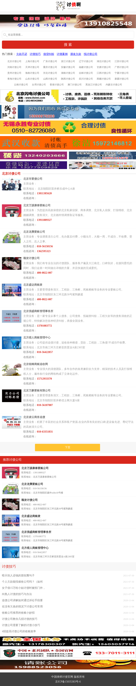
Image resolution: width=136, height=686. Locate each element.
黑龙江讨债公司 (93, 84)
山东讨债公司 (32, 78)
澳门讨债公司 (75, 84)
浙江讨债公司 (68, 61)
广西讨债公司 (122, 67)
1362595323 (44, 251)
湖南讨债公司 (68, 73)
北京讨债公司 (14, 61)
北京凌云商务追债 (34, 417)
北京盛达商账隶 (30, 516)
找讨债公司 (90, 54)
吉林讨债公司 (86, 73)
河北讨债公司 (50, 73)
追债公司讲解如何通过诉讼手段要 (22, 600)
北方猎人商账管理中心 (35, 547)
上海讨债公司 (32, 61)
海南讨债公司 (32, 73)
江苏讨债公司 (122, 61)
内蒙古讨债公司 (114, 84)
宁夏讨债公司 (122, 73)
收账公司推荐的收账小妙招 (18, 612)
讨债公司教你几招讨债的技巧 (19, 618)
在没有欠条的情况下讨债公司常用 (22, 606)
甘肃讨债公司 (104, 67)
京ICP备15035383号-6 (68, 681)
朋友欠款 (75, 54)
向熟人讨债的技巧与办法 (17, 594)
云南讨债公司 (21, 84)
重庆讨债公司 (50, 67)
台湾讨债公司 (39, 84)
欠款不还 (21, 54)
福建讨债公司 (86, 67)
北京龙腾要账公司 (32, 484)
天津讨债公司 (32, 67)
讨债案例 (62, 54)
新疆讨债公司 (122, 78)
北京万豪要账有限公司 (37, 390)
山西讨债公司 (50, 78)
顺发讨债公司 (29, 500)
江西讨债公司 (104, 73)
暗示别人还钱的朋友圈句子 (18, 575)
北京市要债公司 (32, 178)
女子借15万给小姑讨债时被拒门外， (23, 587)
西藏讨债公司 (104, 78)
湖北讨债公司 (104, 61)
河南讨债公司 (14, 67)
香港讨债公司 (57, 84)
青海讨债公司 (14, 78)
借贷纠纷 (48, 54)
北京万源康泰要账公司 (35, 468)
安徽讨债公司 (68, 67)
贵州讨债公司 (14, 73)
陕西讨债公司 (68, 78)
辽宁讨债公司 (86, 61)
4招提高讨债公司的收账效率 (19, 631)
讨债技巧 (35, 54)
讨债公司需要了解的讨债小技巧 (21, 625)
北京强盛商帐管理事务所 (36, 532)
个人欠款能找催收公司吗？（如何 (22, 581)
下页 (67, 447)
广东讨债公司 (50, 61)
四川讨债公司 (86, 78)
